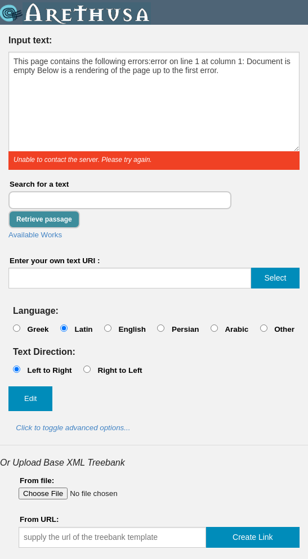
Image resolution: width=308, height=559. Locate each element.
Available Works (35, 235)
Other (284, 329)
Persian (185, 329)
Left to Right (49, 370)
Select (275, 277)
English (132, 329)
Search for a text (39, 184)
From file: (37, 480)
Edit (30, 398)
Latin (83, 329)
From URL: (39, 519)
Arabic (236, 329)
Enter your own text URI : (55, 260)
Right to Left (119, 370)
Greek (37, 329)
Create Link (253, 537)
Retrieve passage (44, 219)
